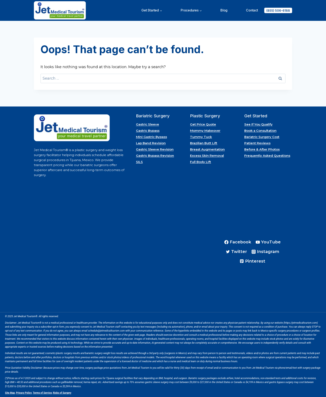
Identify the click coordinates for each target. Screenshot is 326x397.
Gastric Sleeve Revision (155, 149)
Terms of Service (42, 392)
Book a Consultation (260, 131)
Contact (252, 10)
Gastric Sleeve (147, 124)
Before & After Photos (262, 149)
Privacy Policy (24, 392)
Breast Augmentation (207, 149)
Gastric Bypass (147, 131)
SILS (139, 162)
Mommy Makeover (205, 131)
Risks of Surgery (62, 392)
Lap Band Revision (151, 143)
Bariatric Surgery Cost (261, 137)
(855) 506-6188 (278, 10)
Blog (223, 10)
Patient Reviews (257, 143)
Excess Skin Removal (207, 156)
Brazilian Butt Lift (203, 143)
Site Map (10, 392)
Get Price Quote (203, 124)
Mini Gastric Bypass (151, 137)
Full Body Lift (200, 162)
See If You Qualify (258, 124)
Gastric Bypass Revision (155, 156)
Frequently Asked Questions (267, 156)
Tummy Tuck (201, 137)
